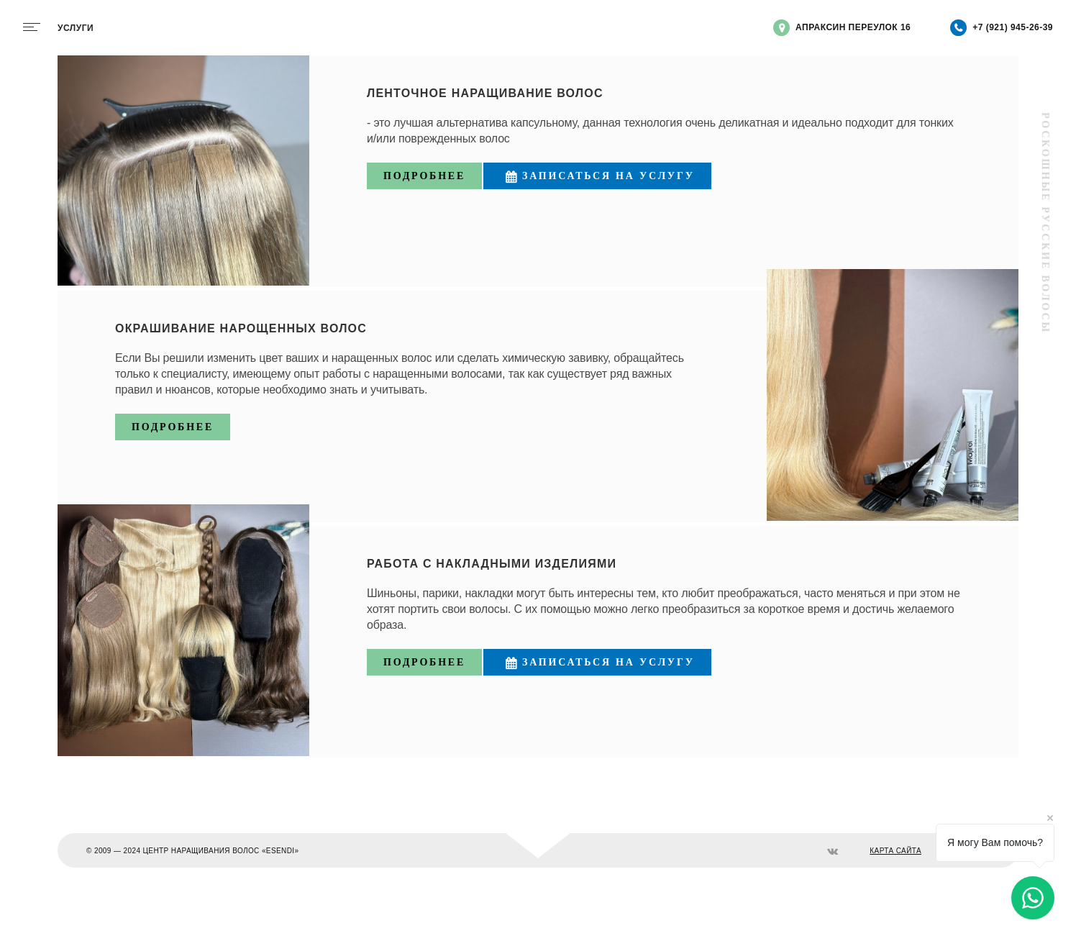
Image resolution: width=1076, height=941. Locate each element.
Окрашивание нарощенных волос (241, 328)
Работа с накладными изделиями (491, 564)
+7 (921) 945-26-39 (1001, 27)
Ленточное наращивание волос (485, 93)
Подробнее (424, 176)
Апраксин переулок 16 (842, 27)
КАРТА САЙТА (895, 851)
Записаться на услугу (597, 177)
